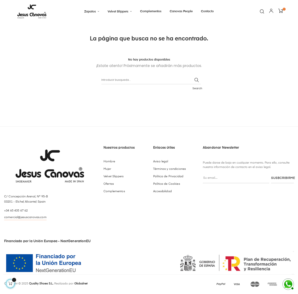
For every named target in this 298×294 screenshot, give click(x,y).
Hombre (109, 161)
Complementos (114, 191)
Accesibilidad (162, 191)
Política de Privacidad (168, 176)
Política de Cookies (166, 183)
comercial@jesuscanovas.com (25, 217)
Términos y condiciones (169, 169)
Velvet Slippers (113, 176)
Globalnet (81, 283)
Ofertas (108, 183)
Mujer (107, 169)
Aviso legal (160, 161)
